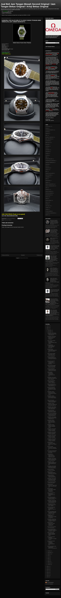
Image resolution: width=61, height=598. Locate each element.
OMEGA (47, 182)
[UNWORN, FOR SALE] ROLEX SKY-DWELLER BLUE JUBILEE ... (52, 378)
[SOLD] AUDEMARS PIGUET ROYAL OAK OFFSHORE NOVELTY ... (52, 358)
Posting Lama (39, 255)
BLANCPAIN (48, 140)
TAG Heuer (47, 205)
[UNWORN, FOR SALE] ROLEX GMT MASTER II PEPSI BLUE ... (52, 418)
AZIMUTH (47, 133)
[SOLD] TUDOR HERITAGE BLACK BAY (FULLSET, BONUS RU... (52, 350)
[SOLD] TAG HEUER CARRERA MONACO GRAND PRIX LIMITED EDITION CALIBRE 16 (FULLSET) (54, 222)
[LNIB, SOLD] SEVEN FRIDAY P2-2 (54, 238)
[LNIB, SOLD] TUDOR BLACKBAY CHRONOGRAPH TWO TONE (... (52, 342)
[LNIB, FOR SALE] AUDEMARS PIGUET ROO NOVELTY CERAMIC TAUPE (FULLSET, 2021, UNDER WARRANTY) (52, 280)
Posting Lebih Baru (5, 255)
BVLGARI (47, 144)
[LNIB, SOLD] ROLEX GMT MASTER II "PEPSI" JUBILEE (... (52, 381)
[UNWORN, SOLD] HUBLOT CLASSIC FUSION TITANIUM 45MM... (51, 426)
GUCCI (47, 166)
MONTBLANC (48, 180)
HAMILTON (48, 167)
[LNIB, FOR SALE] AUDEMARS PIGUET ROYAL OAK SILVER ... (52, 411)
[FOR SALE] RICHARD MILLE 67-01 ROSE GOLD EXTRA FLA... (52, 366)
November (49, 331)
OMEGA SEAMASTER (49, 184)
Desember (49, 330)
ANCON (47, 128)
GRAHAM (47, 164)
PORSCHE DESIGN (49, 193)
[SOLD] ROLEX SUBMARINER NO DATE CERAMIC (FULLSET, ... (51, 346)
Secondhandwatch (50, 582)
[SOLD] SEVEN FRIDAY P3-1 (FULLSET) (52, 527)
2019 (48, 567)
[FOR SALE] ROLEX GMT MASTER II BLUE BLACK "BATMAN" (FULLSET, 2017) (54, 291)
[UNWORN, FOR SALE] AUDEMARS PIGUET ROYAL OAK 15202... (52, 479)
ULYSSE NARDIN (49, 211)
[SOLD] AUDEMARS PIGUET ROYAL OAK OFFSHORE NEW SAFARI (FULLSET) (54, 231)
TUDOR (47, 207)
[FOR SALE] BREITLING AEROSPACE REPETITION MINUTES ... (52, 548)
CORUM (47, 153)
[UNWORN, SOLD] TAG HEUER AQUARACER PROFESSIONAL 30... (52, 501)
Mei (48, 558)
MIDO (47, 178)
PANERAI (47, 189)
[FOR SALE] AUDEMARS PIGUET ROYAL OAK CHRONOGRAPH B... (52, 414)
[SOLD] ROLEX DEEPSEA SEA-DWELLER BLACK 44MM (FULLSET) (51, 455)
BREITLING (48, 142)
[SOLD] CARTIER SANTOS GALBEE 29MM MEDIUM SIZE (52, 476)
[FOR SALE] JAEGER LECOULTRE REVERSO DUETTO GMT (52, 508)
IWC (46, 171)
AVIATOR (47, 131)
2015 (48, 573)
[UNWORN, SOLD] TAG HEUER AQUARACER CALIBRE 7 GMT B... (52, 520)
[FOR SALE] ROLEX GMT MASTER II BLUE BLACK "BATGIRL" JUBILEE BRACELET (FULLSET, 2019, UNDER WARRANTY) (52, 248)
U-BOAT (47, 209)
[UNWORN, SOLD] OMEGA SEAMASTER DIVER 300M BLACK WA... (52, 463)
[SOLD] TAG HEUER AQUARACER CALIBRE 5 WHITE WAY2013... (51, 362)
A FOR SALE (48, 126)
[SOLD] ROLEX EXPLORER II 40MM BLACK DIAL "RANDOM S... (52, 490)
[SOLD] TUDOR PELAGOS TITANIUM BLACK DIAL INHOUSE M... (52, 448)
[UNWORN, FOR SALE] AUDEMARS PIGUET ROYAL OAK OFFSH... (52, 467)
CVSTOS (47, 155)
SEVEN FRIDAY (48, 200)
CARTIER (47, 146)
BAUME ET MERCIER (49, 137)
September (50, 552)
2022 (48, 327)
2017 (48, 570)
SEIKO (47, 198)
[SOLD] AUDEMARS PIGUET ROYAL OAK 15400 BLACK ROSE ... (52, 369)
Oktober (49, 550)
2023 (48, 325)
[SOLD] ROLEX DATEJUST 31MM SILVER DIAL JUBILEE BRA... (52, 443)
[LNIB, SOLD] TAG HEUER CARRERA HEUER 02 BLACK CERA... (51, 534)
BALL (46, 135)
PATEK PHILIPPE (49, 191)
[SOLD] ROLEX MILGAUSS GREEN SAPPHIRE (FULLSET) (52, 472)
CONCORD (48, 151)
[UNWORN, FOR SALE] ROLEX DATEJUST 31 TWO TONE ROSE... (52, 408)
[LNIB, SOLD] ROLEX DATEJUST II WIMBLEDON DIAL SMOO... (51, 494)
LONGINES (48, 176)
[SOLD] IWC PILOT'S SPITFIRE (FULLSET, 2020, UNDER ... (52, 504)
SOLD (47, 202)
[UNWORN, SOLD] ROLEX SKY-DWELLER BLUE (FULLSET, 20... (52, 404)
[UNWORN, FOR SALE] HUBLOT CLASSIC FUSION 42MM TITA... (52, 433)
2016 (48, 572)
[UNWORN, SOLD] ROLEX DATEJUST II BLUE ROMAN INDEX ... (52, 397)
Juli (48, 555)
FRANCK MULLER (49, 158)
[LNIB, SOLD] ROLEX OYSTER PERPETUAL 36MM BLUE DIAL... (52, 498)
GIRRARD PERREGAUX (50, 162)
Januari (49, 564)
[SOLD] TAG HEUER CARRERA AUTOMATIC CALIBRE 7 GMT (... (52, 538)
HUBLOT (47, 169)
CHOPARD (47, 149)
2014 (48, 575)
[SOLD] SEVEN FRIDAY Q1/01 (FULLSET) (52, 482)
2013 (48, 576)
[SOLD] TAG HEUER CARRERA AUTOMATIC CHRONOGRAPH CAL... (51, 543)
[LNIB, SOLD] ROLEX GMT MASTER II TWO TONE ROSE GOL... (52, 385)
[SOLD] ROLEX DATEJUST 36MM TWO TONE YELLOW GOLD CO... (52, 486)
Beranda (23, 255)
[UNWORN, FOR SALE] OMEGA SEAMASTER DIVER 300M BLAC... (52, 459)
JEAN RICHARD (48, 175)
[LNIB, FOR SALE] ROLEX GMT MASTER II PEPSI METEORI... (52, 401)
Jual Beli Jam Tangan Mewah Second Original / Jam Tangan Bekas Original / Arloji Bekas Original (28, 5)
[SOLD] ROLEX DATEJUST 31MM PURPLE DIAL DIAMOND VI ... (51, 524)
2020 (48, 566)
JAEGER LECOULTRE (50, 173)
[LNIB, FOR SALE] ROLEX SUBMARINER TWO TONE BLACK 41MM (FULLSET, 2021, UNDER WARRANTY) (54, 270)
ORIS (46, 187)
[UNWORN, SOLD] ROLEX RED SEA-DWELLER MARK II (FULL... (51, 422)
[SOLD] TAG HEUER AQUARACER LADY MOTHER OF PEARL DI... (52, 389)
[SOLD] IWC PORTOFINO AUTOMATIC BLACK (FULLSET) (52, 451)
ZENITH (47, 214)
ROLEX (47, 196)
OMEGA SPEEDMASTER (50, 185)
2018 (48, 569)
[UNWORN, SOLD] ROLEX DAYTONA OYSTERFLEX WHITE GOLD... (52, 393)
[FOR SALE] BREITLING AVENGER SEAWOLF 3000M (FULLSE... (52, 512)
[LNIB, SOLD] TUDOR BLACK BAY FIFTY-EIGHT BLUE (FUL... (52, 354)
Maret (49, 561)
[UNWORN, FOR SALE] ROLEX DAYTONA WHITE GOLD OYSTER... (52, 338)
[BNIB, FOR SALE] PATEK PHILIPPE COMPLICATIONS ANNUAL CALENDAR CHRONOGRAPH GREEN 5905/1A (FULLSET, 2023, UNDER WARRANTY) (52, 258)
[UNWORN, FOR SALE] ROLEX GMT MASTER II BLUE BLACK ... (52, 334)
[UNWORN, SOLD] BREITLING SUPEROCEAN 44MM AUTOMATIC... (52, 516)
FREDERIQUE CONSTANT (50, 160)
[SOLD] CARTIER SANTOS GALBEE (51, 470)
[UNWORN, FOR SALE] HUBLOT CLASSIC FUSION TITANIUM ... (52, 429)
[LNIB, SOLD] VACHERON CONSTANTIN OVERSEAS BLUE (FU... (51, 374)
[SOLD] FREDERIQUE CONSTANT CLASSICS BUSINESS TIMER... (52, 530)
